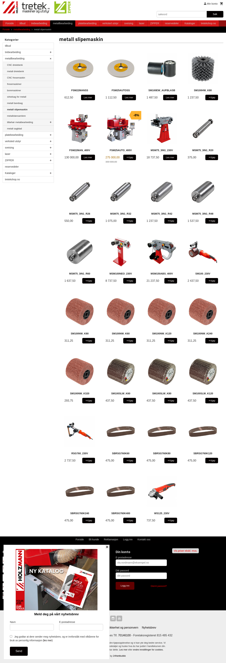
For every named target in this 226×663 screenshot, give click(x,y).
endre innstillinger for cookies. (148, 649)
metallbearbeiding (63, 23)
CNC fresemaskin (16, 77)
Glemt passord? (159, 586)
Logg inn (128, 539)
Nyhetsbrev (149, 627)
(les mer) (48, 640)
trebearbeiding (39, 23)
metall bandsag (15, 103)
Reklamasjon (111, 539)
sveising (128, 23)
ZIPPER (154, 23)
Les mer (123, 649)
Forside (9, 23)
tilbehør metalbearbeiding (20, 122)
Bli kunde (94, 539)
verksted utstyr (110, 23)
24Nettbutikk (119, 656)
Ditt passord (122, 570)
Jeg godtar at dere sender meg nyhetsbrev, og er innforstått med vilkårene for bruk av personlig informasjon (54, 638)
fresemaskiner (14, 84)
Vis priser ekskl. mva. (185, 550)
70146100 (124, 635)
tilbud (22, 23)
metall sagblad (14, 128)
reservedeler (172, 23)
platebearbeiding (87, 23)
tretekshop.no (208, 23)
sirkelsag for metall (16, 96)
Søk (215, 14)
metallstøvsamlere (16, 116)
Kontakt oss (144, 539)
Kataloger (190, 23)
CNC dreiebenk (15, 65)
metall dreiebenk (15, 71)
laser (141, 23)
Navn (32, 625)
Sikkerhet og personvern (123, 627)
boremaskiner (14, 90)
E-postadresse (124, 557)
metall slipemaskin (17, 109)
